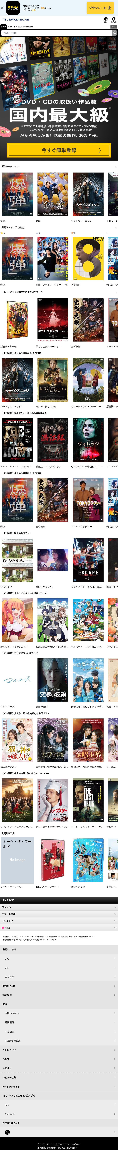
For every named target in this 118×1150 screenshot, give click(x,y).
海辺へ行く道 (78, 890)
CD (14, 30)
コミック (24, 30)
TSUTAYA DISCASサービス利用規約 (32, 940)
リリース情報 (59, 917)
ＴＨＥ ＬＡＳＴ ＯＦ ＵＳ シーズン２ (94, 830)
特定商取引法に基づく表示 (12, 943)
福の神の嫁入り (8, 770)
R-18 (59, 930)
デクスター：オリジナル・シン (52, 830)
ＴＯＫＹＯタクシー (81, 529)
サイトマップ (51, 943)
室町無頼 (75, 349)
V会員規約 (14, 940)
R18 (113, 30)
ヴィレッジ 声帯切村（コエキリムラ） (92, 469)
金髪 (38, 224)
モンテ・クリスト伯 (46, 409)
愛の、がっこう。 (45, 590)
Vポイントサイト (11, 1089)
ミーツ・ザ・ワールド (12, 890)
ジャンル (59, 910)
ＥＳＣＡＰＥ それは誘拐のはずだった (92, 590)
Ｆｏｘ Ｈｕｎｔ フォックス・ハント (21, 469)
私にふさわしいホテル (47, 890)
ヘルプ (5, 1062)
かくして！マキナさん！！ (14, 650)
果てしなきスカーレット (48, 349)
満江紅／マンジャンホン (48, 469)
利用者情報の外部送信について (34, 943)
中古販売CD (37, 30)
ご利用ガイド (9, 1053)
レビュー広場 (9, 1080)
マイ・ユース (7, 710)
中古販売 (9, 1034)
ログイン (114, 25)
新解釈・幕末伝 (8, 349)
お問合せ (7, 1071)
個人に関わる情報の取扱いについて (81, 940)
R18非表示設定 (12, 1043)
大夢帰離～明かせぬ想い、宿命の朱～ (55, 770)
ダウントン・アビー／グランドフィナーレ (22, 830)
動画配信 (7, 998)
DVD (6, 30)
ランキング (59, 924)
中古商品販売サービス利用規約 (57, 940)
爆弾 (2, 224)
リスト (106, 25)
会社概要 (6, 940)
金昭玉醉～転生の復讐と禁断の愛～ (89, 770)
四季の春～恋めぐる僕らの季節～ (88, 710)
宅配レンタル (12, 1016)
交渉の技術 (41, 710)
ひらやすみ (6, 590)
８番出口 (75, 287)
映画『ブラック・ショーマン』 (52, 287)
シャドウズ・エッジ (81, 224)
